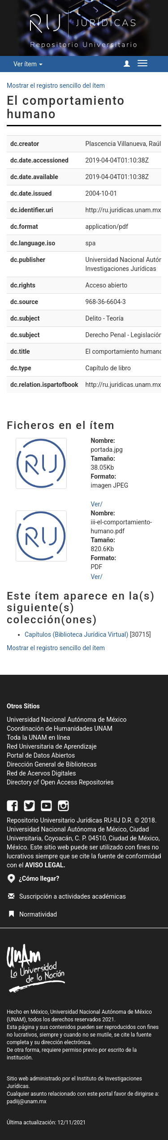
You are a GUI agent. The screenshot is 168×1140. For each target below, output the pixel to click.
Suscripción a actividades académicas (67, 896)
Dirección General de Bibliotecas (52, 764)
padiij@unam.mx (27, 1101)
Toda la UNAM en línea (38, 737)
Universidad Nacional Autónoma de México (67, 719)
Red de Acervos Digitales (41, 773)
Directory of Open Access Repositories (60, 782)
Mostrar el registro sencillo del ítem (56, 85)
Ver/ (97, 504)
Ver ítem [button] (28, 64)
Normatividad (32, 914)
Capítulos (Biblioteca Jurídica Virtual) (76, 634)
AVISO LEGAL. (45, 865)
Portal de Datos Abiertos (41, 755)
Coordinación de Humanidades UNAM (59, 728)
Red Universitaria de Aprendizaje (52, 746)
